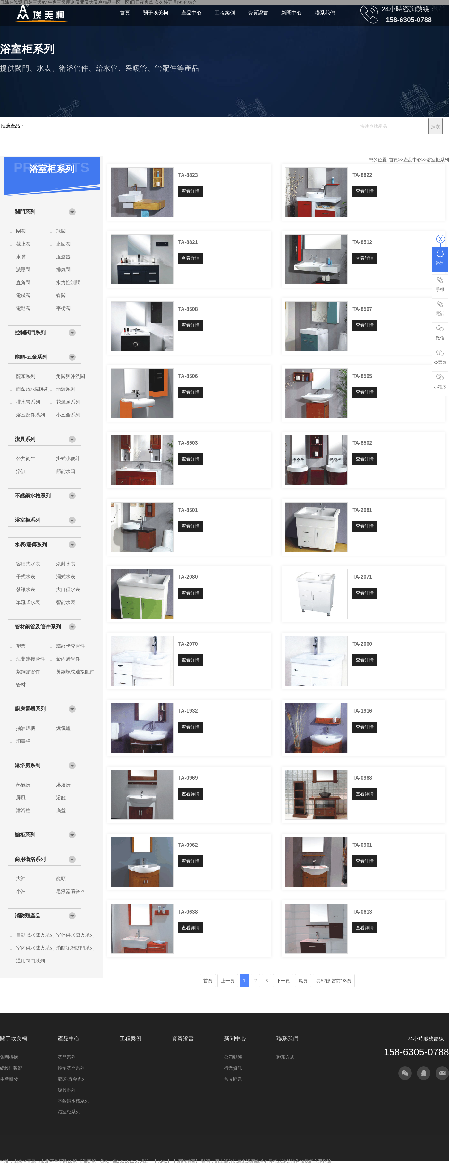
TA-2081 (362, 510)
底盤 (61, 810)
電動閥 (23, 308)
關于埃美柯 (13, 1039)
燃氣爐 (63, 728)
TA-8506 (188, 376)
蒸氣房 (23, 784)
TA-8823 (188, 175)
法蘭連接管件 (30, 658)
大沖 (21, 878)
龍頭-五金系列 (31, 357)
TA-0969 (188, 778)
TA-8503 (188, 443)
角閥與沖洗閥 (70, 376)
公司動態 (233, 1057)
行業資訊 (233, 1068)
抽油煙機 (25, 728)
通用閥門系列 (30, 960)
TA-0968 (362, 778)
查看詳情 (190, 191)
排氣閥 (63, 269)
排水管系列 (28, 402)
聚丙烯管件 (68, 658)
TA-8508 (188, 309)
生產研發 (9, 1079)
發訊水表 (25, 589)
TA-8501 (188, 510)
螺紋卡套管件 (70, 646)
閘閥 (21, 231)
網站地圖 (186, 1161)
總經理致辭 (11, 1068)
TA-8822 (362, 175)
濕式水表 (65, 576)
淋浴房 (63, 784)
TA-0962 (188, 845)
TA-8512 (362, 242)
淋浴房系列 (27, 765)
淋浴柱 (23, 810)
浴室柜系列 (27, 520)
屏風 (21, 797)
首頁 (393, 159)
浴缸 (21, 471)
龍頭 (61, 878)
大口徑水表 (68, 589)
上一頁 (227, 980)
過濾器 (63, 256)
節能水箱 (65, 471)
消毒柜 (23, 741)
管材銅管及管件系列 (38, 626)
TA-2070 (188, 644)
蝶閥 (61, 295)
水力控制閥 (68, 282)
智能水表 (65, 602)
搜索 (435, 126)
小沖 (21, 891)
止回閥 (63, 244)
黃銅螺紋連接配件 (75, 671)
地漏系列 (65, 389)
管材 (21, 684)
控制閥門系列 (30, 332)
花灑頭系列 (68, 402)
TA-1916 (362, 711)
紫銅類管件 (28, 671)
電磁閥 (23, 295)
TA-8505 (362, 376)
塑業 (21, 646)
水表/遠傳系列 (31, 544)
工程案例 (130, 1039)
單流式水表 (28, 602)
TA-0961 (362, 845)
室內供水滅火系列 (35, 948)
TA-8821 (188, 242)
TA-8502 (362, 443)
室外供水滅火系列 (75, 935)
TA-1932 (188, 711)
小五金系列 (68, 414)
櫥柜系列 (25, 834)
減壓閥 (23, 269)
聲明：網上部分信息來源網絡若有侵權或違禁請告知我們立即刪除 (266, 1161)
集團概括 (9, 1057)
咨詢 (440, 258)
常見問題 (233, 1079)
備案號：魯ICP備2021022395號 (114, 1161)
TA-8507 (362, 309)
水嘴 (21, 256)
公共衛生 (25, 458)
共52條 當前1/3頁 (333, 980)
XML (162, 1161)
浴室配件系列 (30, 414)
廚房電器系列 (30, 709)
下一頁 (283, 980)
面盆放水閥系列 (33, 389)
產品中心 (412, 159)
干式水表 (25, 576)
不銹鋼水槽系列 (33, 495)
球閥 (61, 231)
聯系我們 (287, 1039)
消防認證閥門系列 (75, 948)
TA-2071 (362, 577)
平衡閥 (63, 308)
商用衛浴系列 (30, 859)
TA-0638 (188, 912)
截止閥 (23, 244)
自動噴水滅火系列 (35, 935)
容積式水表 (28, 563)
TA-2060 (362, 644)
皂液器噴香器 (70, 891)
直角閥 (23, 282)
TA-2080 (188, 577)
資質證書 (183, 1039)
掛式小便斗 (68, 458)
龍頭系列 (25, 376)
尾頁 (303, 980)
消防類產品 (27, 915)
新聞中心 (235, 1039)
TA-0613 (362, 912)
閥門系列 (25, 212)
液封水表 (65, 563)
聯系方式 (285, 1057)
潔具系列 (25, 439)
